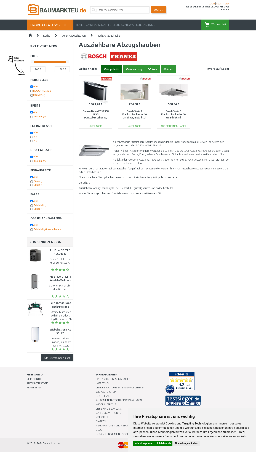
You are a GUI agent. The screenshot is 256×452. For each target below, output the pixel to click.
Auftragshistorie (37, 383)
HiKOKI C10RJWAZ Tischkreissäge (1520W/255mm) (60, 307)
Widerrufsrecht (106, 404)
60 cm (39, 181)
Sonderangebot (96, 24)
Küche (46, 35)
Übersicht (102, 417)
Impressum (102, 383)
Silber (38, 208)
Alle (35, 86)
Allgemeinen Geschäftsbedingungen (119, 400)
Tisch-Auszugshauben (109, 35)
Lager (218, 68)
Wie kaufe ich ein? (106, 391)
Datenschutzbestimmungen (113, 379)
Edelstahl (40, 205)
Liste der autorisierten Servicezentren (120, 387)
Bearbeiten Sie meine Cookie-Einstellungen (122, 434)
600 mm (40, 116)
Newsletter (34, 387)
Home (79, 24)
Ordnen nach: (88, 68)
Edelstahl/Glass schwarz (49, 229)
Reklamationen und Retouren (114, 425)
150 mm (40, 160)
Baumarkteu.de (51, 443)
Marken (101, 421)
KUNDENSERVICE (145, 24)
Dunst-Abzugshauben (74, 35)
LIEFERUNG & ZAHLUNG (121, 24)
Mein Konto (34, 379)
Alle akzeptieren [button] (144, 443)
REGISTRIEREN (222, 4)
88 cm (39, 184)
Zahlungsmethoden (108, 413)
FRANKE (39, 95)
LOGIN (212, 4)
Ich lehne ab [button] (164, 443)
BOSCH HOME (42, 90)
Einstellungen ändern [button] (186, 443)
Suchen (158, 9)
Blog (99, 429)
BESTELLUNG (103, 395)
